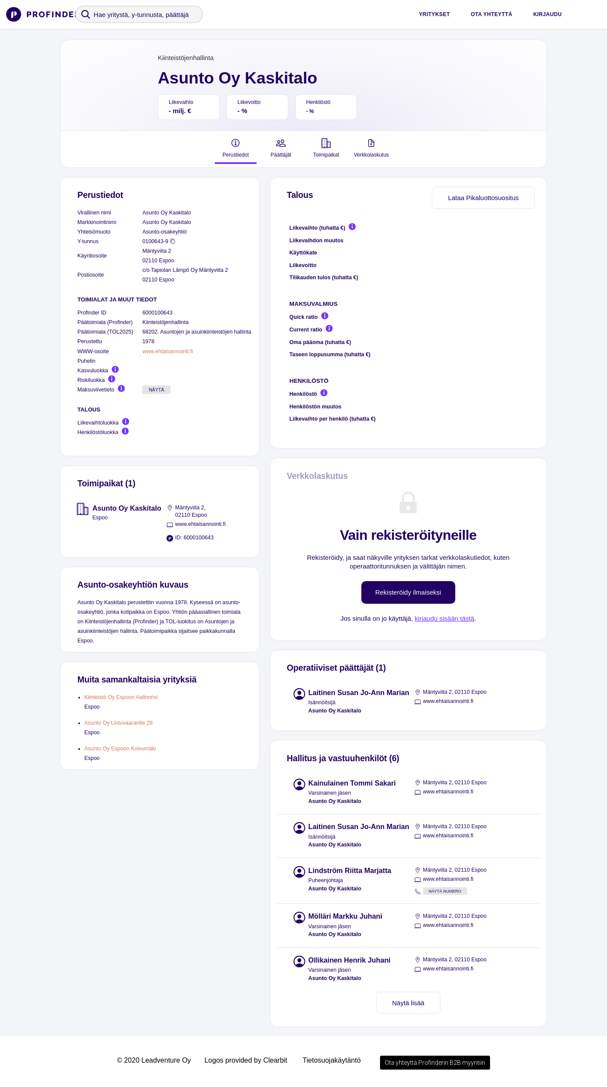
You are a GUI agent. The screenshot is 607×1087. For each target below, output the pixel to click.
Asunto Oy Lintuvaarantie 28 (118, 723)
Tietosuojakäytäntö (332, 1060)
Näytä (156, 389)
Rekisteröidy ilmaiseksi (408, 592)
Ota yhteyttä (492, 14)
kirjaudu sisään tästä (444, 618)
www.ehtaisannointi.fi (167, 351)
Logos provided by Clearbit (245, 1060)
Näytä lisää (408, 1003)
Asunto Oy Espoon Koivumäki (120, 749)
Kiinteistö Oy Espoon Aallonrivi (121, 697)
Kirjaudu (547, 14)
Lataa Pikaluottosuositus (483, 197)
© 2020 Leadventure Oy (154, 1060)
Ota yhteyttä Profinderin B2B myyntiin (435, 1062)
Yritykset (434, 14)
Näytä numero (445, 891)
